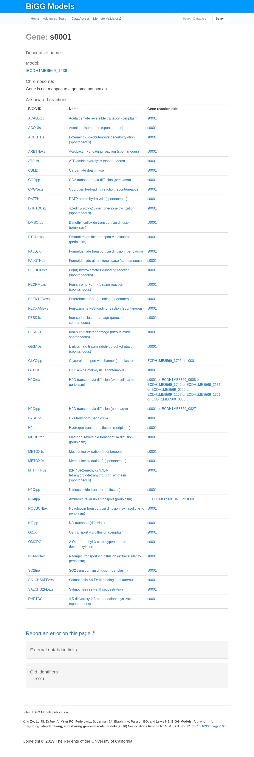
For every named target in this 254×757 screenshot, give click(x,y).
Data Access (81, 18)
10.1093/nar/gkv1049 (212, 726)
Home (35, 18)
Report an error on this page (59, 633)
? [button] (93, 632)
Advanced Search (55, 18)
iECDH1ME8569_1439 (46, 70)
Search (220, 18)
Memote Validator (106, 18)
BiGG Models (50, 6)
